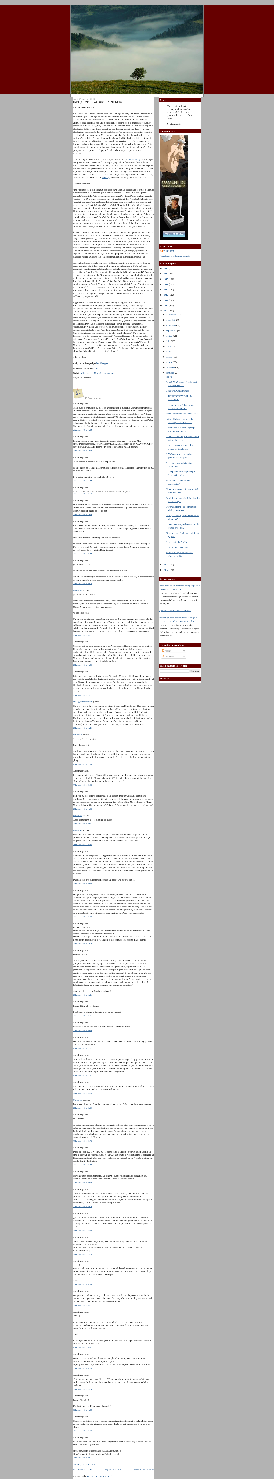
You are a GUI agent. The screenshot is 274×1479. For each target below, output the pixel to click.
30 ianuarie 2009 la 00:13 (82, 1284)
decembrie (171, 314)
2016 (166, 273)
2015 (166, 279)
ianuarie (170, 372)
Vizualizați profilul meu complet (175, 256)
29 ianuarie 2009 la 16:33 (82, 1183)
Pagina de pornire (113, 1469)
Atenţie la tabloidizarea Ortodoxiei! (182, 413)
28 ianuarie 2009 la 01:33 (82, 451)
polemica (110, 373)
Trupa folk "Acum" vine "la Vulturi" (174, 610)
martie (169, 362)
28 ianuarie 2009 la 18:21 (82, 995)
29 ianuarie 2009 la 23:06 (82, 1254)
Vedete (169, 376)
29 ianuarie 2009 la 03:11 (82, 1075)
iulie (168, 341)
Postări (166, 650)
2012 (166, 295)
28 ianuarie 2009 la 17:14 (82, 917)
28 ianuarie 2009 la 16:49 (82, 884)
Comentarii (168, 656)
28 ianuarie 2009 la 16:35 (82, 824)
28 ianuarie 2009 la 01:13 (82, 430)
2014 (166, 284)
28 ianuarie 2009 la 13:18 (82, 785)
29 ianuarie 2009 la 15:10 (82, 1108)
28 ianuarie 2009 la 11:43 (82, 728)
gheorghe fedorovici (82, 701)
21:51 (95, 368)
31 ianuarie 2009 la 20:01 (82, 1458)
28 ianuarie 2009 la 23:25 (82, 1016)
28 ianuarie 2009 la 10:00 (82, 584)
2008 (166, 564)
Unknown (77, 590)
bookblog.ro (102, 363)
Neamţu (105, 177)
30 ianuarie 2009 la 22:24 (82, 1389)
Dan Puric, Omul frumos (177, 390)
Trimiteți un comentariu (84, 1464)
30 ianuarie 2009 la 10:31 (82, 1305)
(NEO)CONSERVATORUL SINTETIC (97, 102)
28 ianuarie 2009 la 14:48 (82, 809)
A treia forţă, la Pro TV (176, 542)
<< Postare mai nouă (82, 1469)
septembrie (171, 330)
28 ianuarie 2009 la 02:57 (82, 494)
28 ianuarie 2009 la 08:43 (82, 554)
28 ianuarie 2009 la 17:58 (82, 944)
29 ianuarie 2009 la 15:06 (82, 1093)
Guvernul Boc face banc (177, 547)
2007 (166, 570)
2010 (166, 305)
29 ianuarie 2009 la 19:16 (82, 1230)
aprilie (169, 356)
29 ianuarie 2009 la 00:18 (82, 1031)
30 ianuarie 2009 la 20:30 (82, 1368)
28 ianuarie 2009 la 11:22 (82, 695)
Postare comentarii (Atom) (99, 1476)
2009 (166, 310)
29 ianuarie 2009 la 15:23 (82, 1141)
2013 (166, 289)
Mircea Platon (100, 373)
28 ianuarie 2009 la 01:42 (82, 481)
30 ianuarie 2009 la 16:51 (82, 1347)
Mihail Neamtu (87, 373)
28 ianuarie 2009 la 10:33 (82, 665)
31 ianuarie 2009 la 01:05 (82, 1410)
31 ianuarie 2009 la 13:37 (82, 1431)
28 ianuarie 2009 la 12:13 (82, 764)
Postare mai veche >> (144, 1469)
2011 (166, 300)
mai (168, 351)
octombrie (171, 325)
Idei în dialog (134, 159)
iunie (169, 346)
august (169, 335)
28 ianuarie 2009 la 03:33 (82, 515)
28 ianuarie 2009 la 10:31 (82, 635)
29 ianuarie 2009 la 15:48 (82, 1165)
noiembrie (171, 320)
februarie (170, 367)
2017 (166, 268)
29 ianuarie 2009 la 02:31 (82, 1048)
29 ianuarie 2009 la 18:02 (82, 1207)
